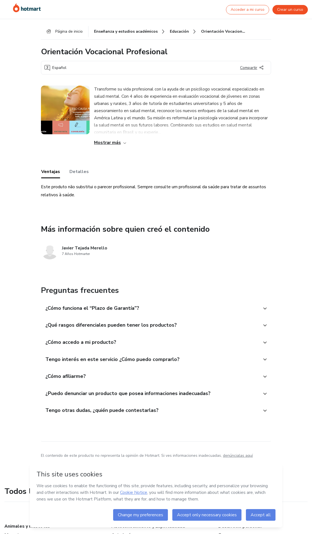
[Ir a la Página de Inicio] (26, 7)
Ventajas (50, 172)
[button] (150, 309)
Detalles (79, 172)
